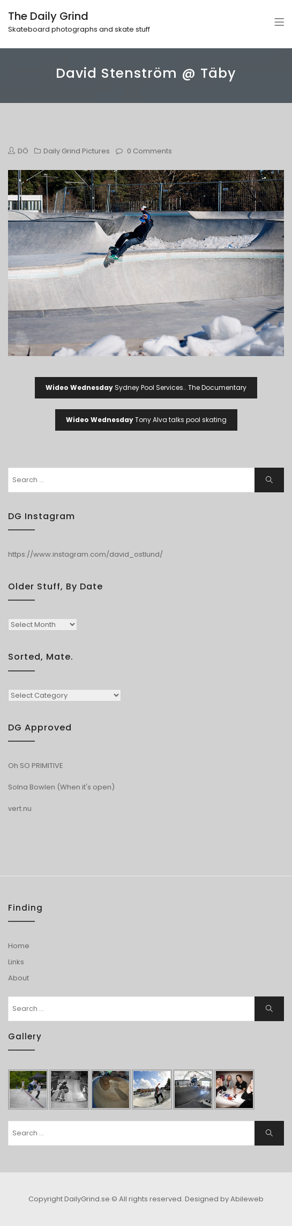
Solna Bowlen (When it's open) (61, 787)
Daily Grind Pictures (76, 151)
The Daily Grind (48, 16)
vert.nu (20, 808)
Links (16, 962)
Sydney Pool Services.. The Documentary (146, 387)
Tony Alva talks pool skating (146, 419)
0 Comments (149, 151)
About (18, 978)
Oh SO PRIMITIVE (35, 765)
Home (18, 946)
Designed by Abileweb (224, 1199)
